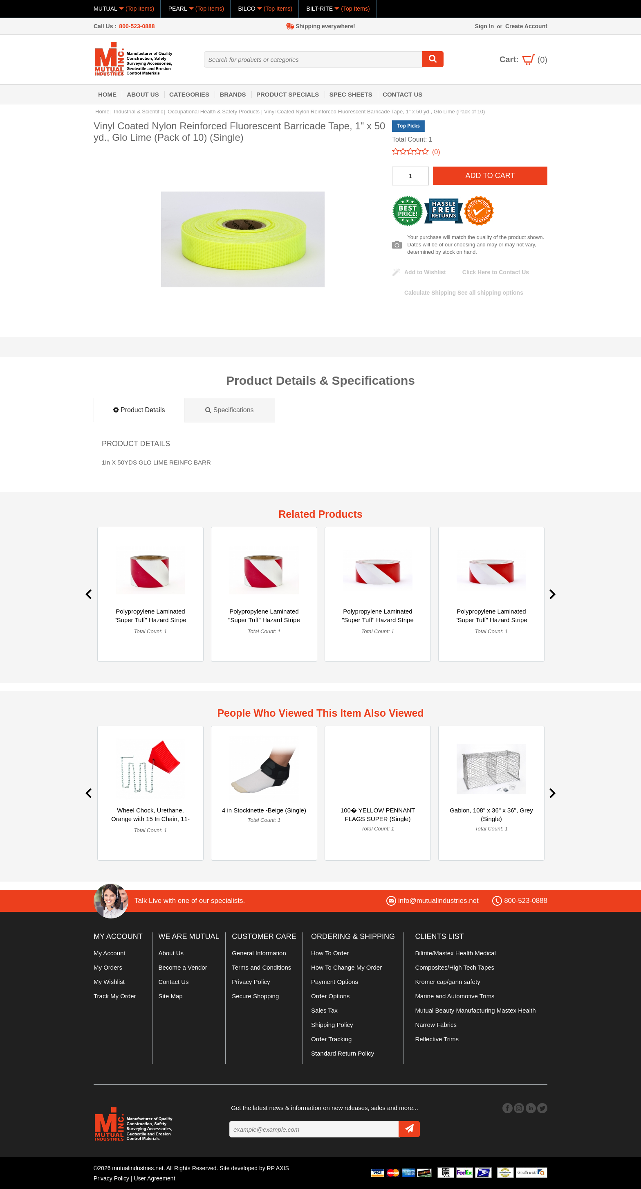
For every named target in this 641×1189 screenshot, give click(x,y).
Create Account (526, 26)
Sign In (484, 26)
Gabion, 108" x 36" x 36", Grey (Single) (491, 814)
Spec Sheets (350, 94)
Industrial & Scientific (139, 111)
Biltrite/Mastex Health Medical (455, 953)
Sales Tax (324, 1010)
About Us (143, 94)
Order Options (330, 996)
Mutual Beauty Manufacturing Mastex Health (475, 1010)
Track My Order (115, 996)
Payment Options (334, 981)
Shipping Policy (332, 1024)
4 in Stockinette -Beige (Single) (264, 810)
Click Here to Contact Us (495, 272)
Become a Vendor (182, 967)
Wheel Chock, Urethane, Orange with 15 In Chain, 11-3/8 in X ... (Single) (150, 819)
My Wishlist (109, 981)
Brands (233, 94)
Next (552, 594)
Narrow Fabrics (436, 1024)
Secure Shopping (255, 996)
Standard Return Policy (342, 1053)
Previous (88, 594)
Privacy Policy (251, 981)
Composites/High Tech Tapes (454, 967)
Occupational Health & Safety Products (214, 111)
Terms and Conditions (261, 967)
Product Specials (287, 94)
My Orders (108, 967)
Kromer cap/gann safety (447, 981)
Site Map (170, 996)
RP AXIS (278, 1168)
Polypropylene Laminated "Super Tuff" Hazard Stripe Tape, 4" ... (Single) (150, 620)
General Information (259, 953)
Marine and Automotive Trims (454, 996)
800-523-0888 (137, 26)
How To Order (330, 953)
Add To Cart (490, 175)
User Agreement (154, 1178)
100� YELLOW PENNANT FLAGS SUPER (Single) (378, 814)
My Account (110, 953)
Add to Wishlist (425, 272)
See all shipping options (463, 292)
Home (107, 94)
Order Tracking (331, 1039)
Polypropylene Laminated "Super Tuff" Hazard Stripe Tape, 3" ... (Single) (377, 620)
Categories (189, 94)
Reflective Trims (437, 1039)
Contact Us (402, 94)
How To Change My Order (346, 967)
